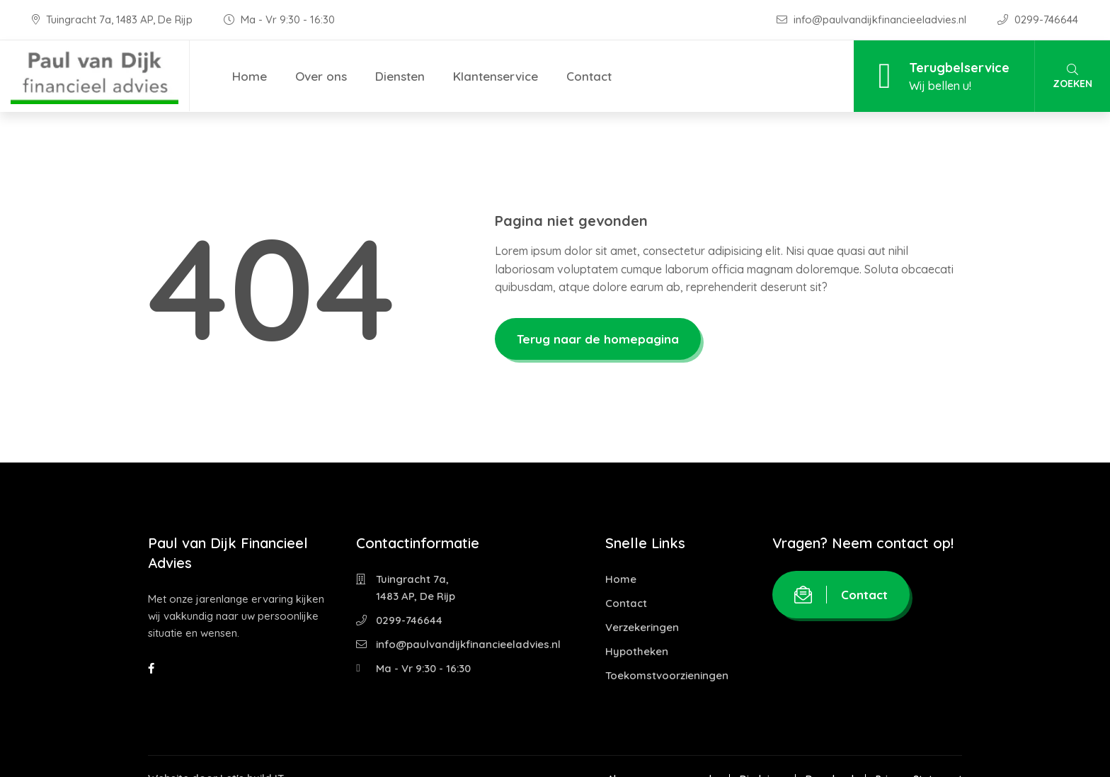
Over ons (321, 76)
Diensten (400, 76)
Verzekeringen (642, 627)
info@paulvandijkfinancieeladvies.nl (873, 19)
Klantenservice (495, 76)
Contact (589, 76)
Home (249, 76)
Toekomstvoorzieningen (666, 675)
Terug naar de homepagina (598, 338)
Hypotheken (636, 651)
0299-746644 (1037, 19)
